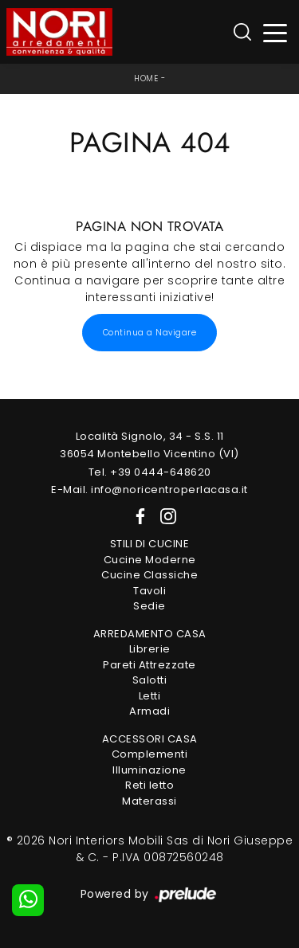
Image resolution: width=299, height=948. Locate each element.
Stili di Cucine (150, 543)
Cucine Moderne (150, 559)
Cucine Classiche (149, 574)
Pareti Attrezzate (149, 664)
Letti (150, 695)
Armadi (149, 711)
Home (146, 78)
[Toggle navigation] (275, 32)
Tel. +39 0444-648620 (150, 472)
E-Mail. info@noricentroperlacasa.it (149, 489)
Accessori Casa (150, 738)
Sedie (149, 605)
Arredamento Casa (150, 633)
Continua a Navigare (150, 333)
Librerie (150, 648)
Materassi (149, 801)
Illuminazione (149, 770)
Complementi (150, 754)
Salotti (149, 679)
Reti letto (149, 785)
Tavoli (149, 590)
